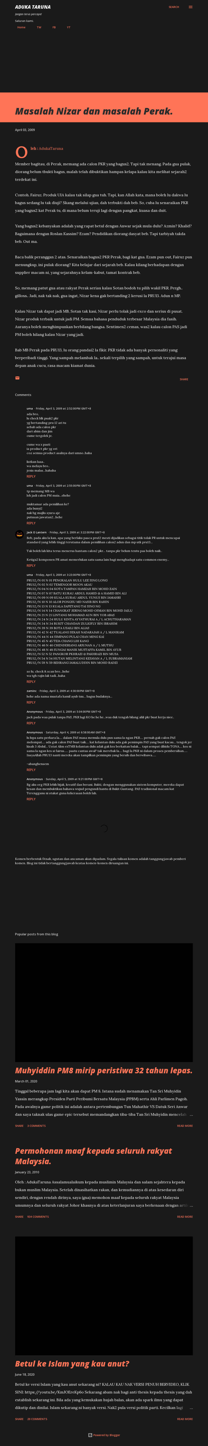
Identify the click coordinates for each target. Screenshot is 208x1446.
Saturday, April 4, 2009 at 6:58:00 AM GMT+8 (75, 732)
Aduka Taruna (33, 7)
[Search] (174, 7)
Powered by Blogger (104, 1435)
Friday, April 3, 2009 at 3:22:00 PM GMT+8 (77, 532)
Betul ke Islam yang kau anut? (72, 1363)
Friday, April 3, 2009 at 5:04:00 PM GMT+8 (73, 711)
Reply (31, 476)
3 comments (36, 1126)
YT (66, 27)
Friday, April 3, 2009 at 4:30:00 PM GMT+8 (67, 691)
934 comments (38, 1216)
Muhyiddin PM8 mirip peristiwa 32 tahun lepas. (104, 1070)
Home (19, 27)
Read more (185, 1126)
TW (36, 27)
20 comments (37, 1419)
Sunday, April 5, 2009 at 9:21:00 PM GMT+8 (74, 779)
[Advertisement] (104, 59)
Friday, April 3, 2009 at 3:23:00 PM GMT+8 (63, 575)
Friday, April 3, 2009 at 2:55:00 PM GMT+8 (63, 485)
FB (51, 27)
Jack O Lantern (37, 532)
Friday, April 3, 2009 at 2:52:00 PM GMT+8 (63, 408)
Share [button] (184, 379)
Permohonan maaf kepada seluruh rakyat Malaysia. (93, 1155)
